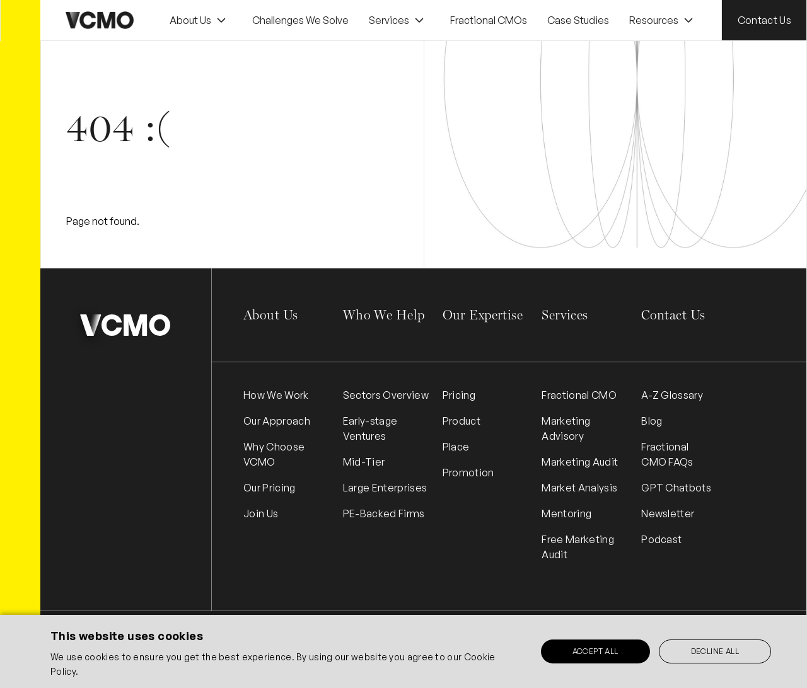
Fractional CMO (579, 395)
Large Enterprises (385, 487)
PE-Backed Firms (384, 513)
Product (461, 421)
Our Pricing (269, 487)
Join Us (260, 513)
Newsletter (667, 513)
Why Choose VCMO (274, 454)
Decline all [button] (715, 651)
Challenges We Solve (300, 20)
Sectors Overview (386, 395)
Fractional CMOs (488, 20)
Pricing (459, 395)
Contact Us (764, 20)
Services (565, 315)
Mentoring (566, 513)
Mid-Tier (364, 462)
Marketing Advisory (566, 428)
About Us (270, 315)
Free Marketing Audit (577, 547)
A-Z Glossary (672, 395)
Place (456, 446)
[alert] (403, 651)
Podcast (661, 539)
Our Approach (276, 421)
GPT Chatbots (676, 487)
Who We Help (384, 315)
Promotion (468, 472)
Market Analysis (579, 487)
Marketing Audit (580, 462)
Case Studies (578, 20)
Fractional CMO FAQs (667, 454)
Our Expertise (483, 315)
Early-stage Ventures (370, 428)
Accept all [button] (595, 651)
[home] (100, 19)
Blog (651, 421)
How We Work (276, 395)
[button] (199, 20)
